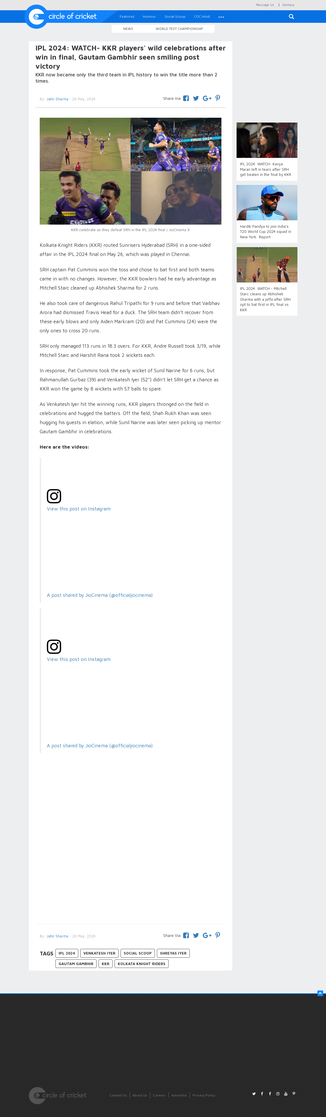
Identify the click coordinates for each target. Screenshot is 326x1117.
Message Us (265, 5)
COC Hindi (202, 16)
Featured (127, 16)
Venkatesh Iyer (99, 953)
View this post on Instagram (79, 509)
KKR (105, 963)
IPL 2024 (67, 953)
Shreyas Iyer (173, 953)
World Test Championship (179, 29)
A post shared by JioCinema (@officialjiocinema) (100, 595)
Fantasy (289, 5)
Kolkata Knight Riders (141, 963)
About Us (140, 1095)
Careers (159, 1095)
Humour (149, 16)
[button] (221, 16)
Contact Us (118, 1095)
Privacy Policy (204, 1095)
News (128, 29)
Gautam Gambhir (76, 963)
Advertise (179, 1095)
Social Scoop (175, 16)
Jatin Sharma (56, 936)
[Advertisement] (130, 873)
